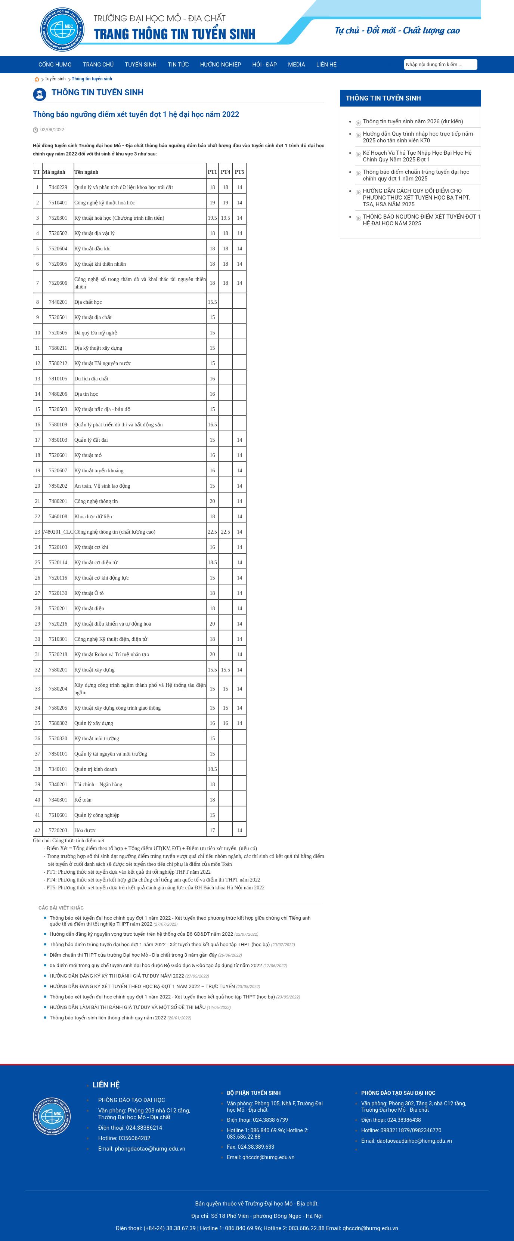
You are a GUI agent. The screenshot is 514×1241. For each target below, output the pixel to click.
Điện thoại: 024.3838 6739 (257, 1120)
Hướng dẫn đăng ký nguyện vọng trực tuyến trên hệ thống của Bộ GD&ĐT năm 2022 (142, 934)
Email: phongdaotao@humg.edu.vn (141, 1148)
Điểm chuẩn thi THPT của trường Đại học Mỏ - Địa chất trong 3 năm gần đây (134, 955)
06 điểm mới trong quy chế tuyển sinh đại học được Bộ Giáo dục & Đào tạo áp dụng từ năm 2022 (156, 965)
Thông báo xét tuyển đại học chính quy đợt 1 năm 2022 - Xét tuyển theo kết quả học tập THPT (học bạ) (163, 997)
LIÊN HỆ (106, 1084)
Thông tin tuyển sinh (92, 78)
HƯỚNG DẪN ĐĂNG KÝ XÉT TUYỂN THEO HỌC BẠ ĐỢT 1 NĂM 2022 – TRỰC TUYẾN (143, 986)
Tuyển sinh (55, 78)
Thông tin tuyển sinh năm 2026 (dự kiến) (413, 121)
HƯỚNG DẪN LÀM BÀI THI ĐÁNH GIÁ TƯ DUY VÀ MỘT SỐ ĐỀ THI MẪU (128, 1007)
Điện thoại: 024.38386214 (130, 1127)
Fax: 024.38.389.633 (251, 1147)
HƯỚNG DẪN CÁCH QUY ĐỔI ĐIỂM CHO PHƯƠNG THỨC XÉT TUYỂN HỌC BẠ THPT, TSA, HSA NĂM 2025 (416, 198)
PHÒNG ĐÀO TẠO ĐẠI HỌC (131, 1100)
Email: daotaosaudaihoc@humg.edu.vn (406, 1141)
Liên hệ (326, 64)
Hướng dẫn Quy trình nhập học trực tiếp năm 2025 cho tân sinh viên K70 (418, 137)
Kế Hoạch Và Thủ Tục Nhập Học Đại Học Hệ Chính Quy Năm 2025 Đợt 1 (417, 156)
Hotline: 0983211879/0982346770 (401, 1130)
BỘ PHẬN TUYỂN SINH (254, 1093)
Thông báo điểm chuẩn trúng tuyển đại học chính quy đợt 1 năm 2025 (416, 175)
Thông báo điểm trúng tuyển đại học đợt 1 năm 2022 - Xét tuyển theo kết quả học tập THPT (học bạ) (160, 944)
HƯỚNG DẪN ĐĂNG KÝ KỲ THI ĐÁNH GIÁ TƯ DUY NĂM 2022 (117, 976)
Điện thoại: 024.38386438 (391, 1120)
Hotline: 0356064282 (124, 1138)
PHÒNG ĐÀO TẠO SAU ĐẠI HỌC (398, 1093)
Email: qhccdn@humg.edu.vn (261, 1157)
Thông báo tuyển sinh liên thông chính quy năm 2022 (108, 1018)
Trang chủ (98, 64)
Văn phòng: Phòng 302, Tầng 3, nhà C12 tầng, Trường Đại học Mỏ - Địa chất (413, 1106)
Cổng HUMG (54, 64)
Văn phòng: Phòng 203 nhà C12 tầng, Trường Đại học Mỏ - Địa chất (144, 1114)
